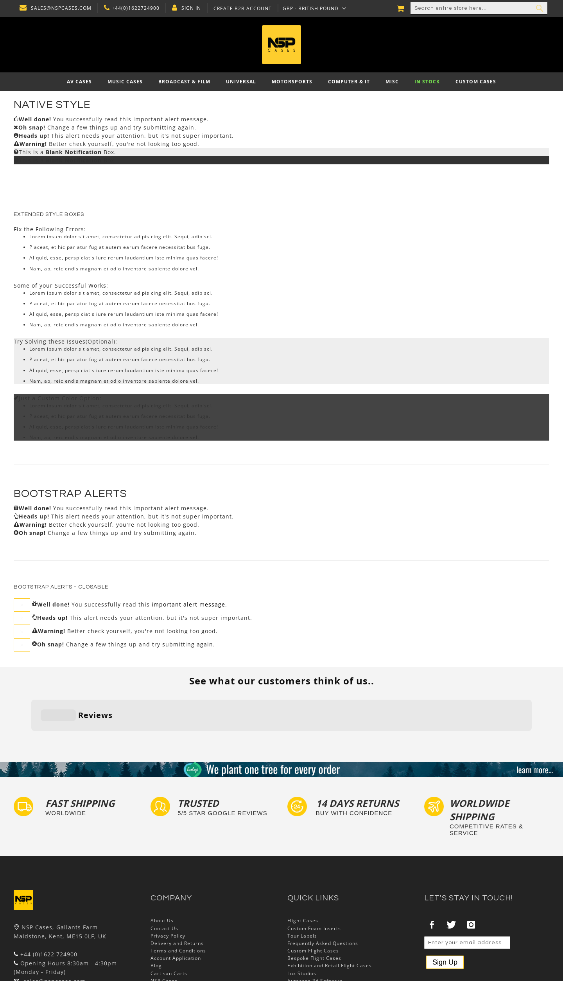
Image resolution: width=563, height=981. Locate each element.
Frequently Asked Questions (322, 894)
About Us (162, 872)
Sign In (189, 8)
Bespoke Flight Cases (314, 910)
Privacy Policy (168, 887)
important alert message (188, 604)
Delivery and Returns (177, 894)
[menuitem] (79, 81)
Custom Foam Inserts (314, 880)
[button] (312, 8)
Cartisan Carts (169, 925)
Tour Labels (302, 887)
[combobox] (479, 8)
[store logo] (281, 44)
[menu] (281, 81)
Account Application (176, 910)
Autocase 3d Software (315, 932)
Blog (156, 917)
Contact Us (164, 880)
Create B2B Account (241, 8)
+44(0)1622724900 (134, 8)
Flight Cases (302, 872)
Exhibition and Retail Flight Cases (329, 917)
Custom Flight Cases (313, 902)
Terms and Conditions (178, 902)
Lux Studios (301, 925)
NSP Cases (164, 932)
